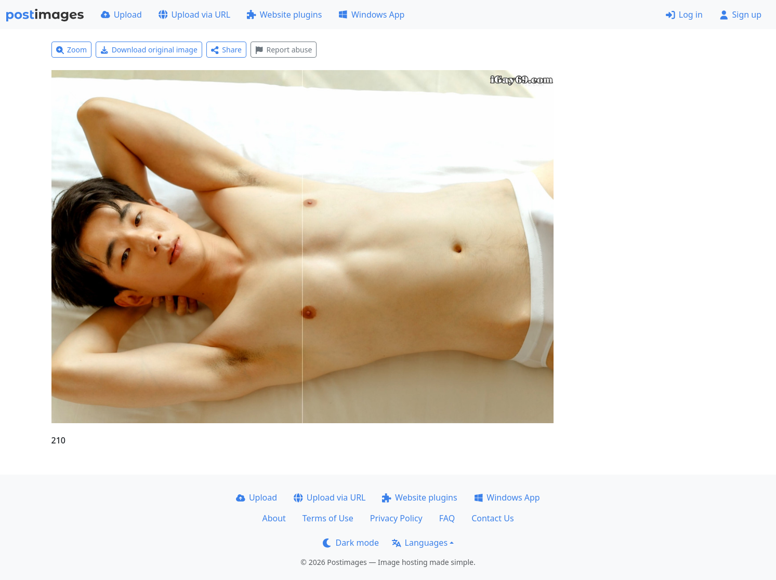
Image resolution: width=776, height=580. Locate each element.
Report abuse (283, 50)
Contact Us (492, 518)
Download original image (149, 50)
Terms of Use (327, 518)
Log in (684, 14)
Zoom (71, 50)
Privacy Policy (396, 518)
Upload (121, 14)
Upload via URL (194, 14)
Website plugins (284, 14)
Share (226, 50)
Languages (420, 542)
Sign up (740, 14)
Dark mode (351, 542)
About (273, 518)
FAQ (447, 518)
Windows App (371, 14)
